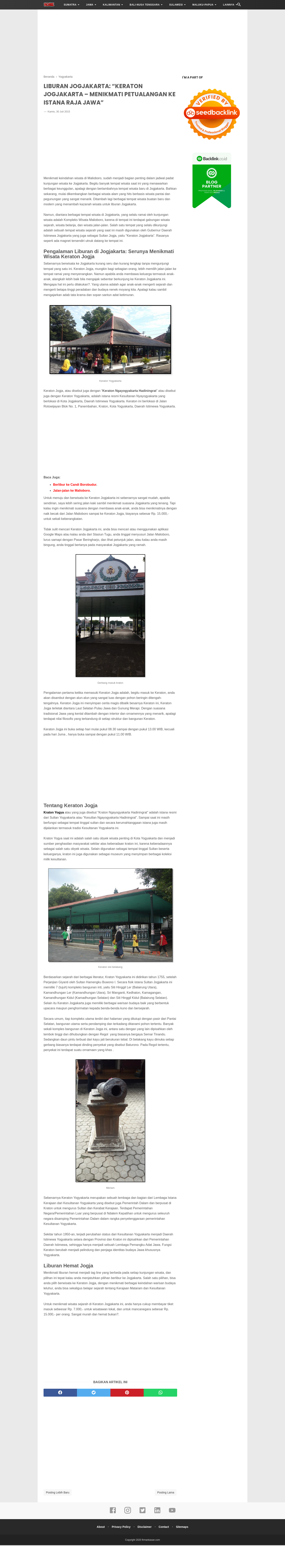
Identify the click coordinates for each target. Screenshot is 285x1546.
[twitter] (93, 1393)
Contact (164, 1527)
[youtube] (172, 1514)
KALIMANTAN (111, 4)
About (100, 1527)
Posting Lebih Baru (57, 1493)
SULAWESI (176, 4)
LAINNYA (229, 4)
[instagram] (128, 1514)
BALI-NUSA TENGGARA (145, 4)
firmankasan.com (151, 1540)
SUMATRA (70, 4)
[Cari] (239, 6)
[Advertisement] (142, 41)
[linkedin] (157, 1514)
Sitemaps (183, 1527)
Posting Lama (165, 1493)
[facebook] (60, 1393)
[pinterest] (127, 1393)
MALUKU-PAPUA (203, 4)
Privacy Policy (120, 1527)
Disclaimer (145, 1527)
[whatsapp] (160, 1393)
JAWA (89, 4)
